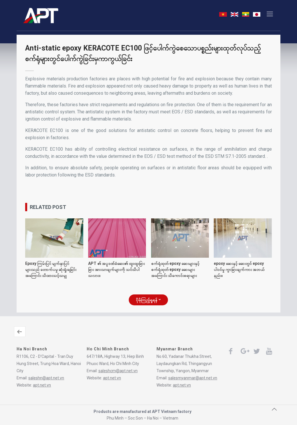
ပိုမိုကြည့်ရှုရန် (148, 300)
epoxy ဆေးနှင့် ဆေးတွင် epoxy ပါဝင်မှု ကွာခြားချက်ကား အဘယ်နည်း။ (239, 269)
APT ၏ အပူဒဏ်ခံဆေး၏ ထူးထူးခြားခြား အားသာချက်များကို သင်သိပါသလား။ (116, 269)
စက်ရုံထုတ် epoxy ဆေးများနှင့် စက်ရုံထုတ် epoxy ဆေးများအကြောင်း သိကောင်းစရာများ (175, 269)
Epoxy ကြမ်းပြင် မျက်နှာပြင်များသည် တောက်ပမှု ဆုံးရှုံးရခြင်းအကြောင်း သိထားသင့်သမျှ (50, 269)
